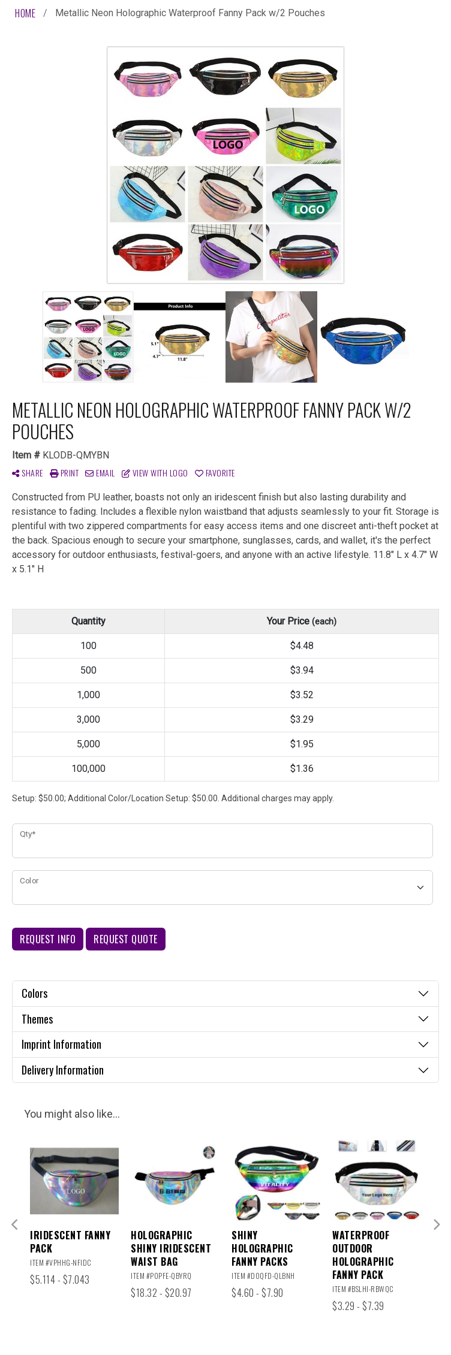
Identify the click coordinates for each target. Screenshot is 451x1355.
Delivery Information (63, 1070)
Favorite (215, 472)
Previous (15, 1225)
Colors (34, 993)
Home (25, 13)
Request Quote (126, 939)
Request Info (48, 939)
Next (436, 1225)
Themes (37, 1019)
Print (64, 472)
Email (100, 472)
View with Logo (155, 472)
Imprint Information (61, 1044)
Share (27, 472)
